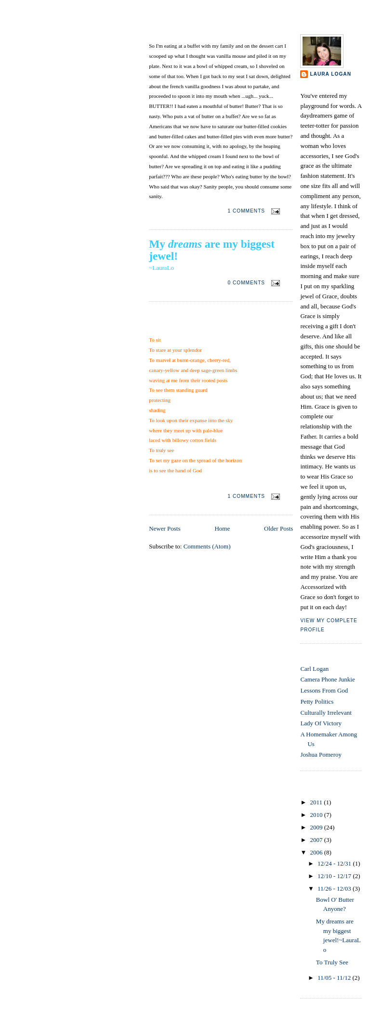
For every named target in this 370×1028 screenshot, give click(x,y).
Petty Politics (316, 701)
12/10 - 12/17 (335, 876)
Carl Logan (314, 668)
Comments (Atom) (207, 546)
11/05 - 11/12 (334, 977)
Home (222, 528)
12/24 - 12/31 (335, 863)
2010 (317, 814)
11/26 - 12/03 (335, 888)
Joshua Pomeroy (321, 754)
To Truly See (171, 327)
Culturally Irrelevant (326, 712)
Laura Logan (330, 74)
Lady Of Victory (321, 723)
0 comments (246, 282)
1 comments (246, 211)
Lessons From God (324, 690)
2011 (317, 802)
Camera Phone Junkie (327, 679)
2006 (317, 852)
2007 (317, 839)
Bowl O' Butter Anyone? (192, 33)
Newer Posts (164, 528)
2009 (317, 827)
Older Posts (278, 528)
